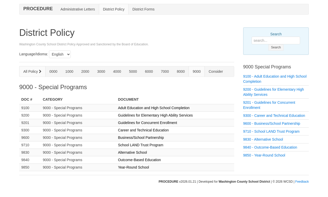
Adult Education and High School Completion (153, 108)
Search (276, 34)
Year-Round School (133, 167)
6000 (149, 71)
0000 (53, 71)
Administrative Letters (77, 9)
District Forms (143, 9)
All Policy (32, 71)
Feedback (302, 181)
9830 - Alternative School (263, 139)
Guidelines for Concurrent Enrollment (147, 123)
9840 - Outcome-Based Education (270, 147)
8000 (181, 71)
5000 (133, 71)
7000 (165, 71)
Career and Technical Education (143, 130)
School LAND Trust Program (140, 145)
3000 (101, 71)
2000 (85, 71)
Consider (216, 71)
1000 (69, 71)
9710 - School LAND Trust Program (271, 131)
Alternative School (132, 152)
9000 (197, 71)
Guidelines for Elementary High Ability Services (155, 115)
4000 (117, 71)
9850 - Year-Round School (264, 155)
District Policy (114, 9)
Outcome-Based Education (139, 160)
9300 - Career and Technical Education (274, 115)
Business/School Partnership (141, 138)
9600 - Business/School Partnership (271, 123)
